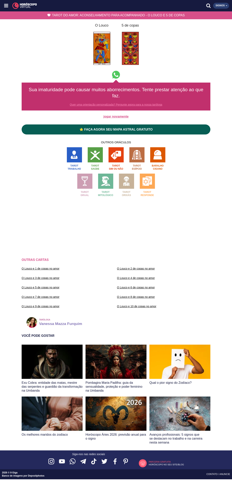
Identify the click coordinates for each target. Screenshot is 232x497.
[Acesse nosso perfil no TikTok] (93, 461)
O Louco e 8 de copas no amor (136, 296)
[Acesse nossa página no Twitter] (104, 461)
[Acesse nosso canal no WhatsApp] (72, 461)
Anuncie (224, 474)
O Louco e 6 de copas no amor (136, 287)
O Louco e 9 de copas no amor (40, 306)
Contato (212, 474)
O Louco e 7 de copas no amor (40, 296)
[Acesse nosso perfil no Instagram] (51, 461)
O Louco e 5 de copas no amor (40, 287)
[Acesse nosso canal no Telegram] (83, 461)
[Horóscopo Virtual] (61, 5)
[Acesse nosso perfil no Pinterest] (125, 461)
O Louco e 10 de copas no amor (136, 306)
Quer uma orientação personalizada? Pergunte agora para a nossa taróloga (116, 104)
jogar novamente (116, 116)
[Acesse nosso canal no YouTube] (62, 461)
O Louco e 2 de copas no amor (136, 268)
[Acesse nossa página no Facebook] (115, 461)
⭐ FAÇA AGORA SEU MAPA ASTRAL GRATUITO (116, 129)
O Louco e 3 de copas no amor (40, 278)
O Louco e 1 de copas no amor (40, 268)
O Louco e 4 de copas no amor (136, 278)
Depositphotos (36, 475)
